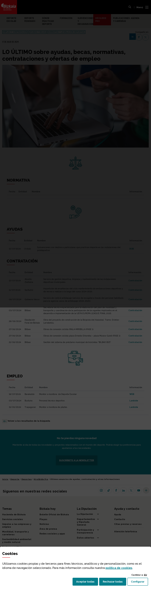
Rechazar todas (114, 582)
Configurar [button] (139, 582)
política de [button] (119, 568)
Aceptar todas (87, 582)
